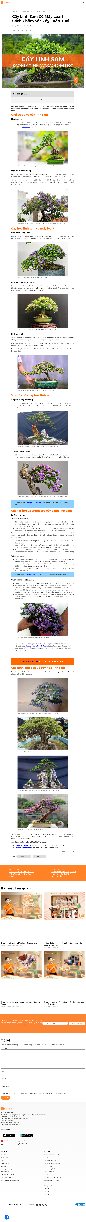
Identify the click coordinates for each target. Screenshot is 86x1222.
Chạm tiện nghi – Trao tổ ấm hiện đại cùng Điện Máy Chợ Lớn (64, 1003)
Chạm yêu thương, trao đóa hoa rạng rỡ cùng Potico (20, 1003)
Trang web (5, 1086)
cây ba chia (26, 127)
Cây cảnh (15, 11)
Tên (3, 1071)
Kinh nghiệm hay (40, 11)
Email (3, 1079)
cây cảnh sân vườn (23, 856)
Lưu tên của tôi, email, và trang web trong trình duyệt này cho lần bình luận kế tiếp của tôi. (35, 1093)
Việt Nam (7, 1141)
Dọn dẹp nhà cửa (26, 11)
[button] (83, 2)
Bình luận (4, 1048)
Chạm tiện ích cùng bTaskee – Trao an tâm (19, 943)
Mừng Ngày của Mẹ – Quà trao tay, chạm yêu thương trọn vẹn (63, 944)
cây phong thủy (39, 856)
